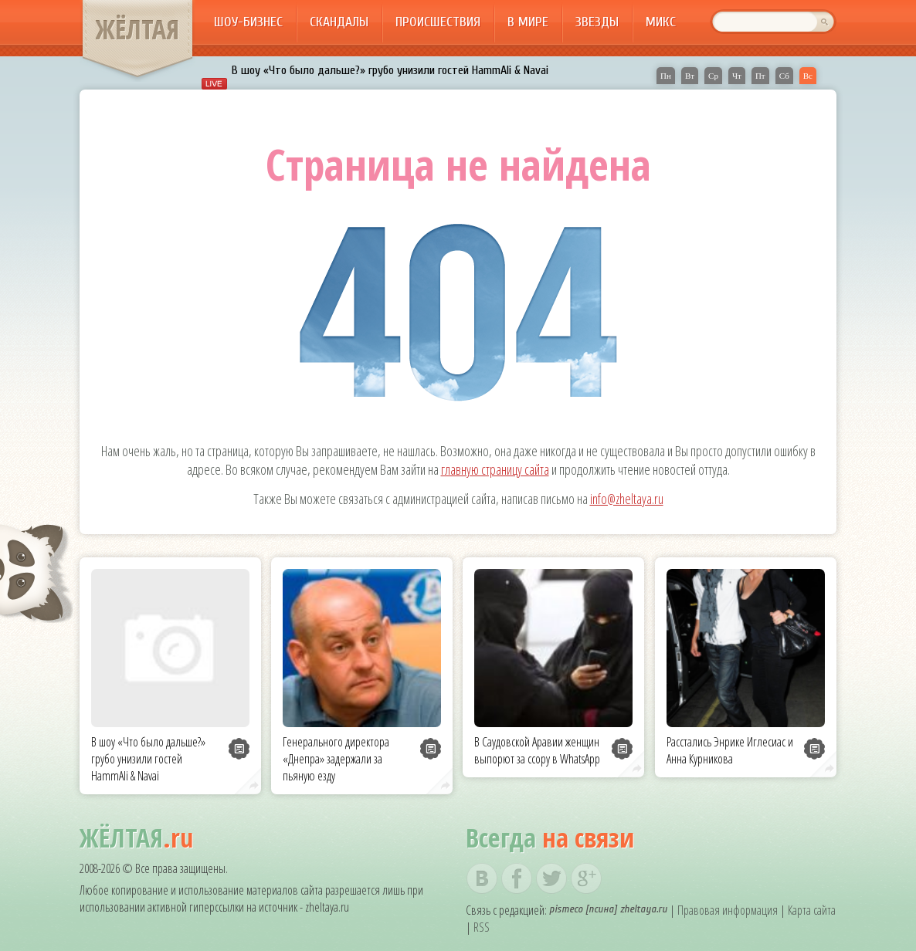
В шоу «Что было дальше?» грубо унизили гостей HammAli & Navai (390, 70)
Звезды (597, 22)
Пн (665, 75)
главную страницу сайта (495, 469)
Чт (736, 75)
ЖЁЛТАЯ (137, 29)
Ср (713, 75)
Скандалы (339, 22)
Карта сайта (812, 910)
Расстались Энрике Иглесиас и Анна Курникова (730, 750)
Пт (760, 75)
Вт (689, 75)
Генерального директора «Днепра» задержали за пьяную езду (336, 758)
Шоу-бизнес (248, 22)
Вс (808, 75)
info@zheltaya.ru (626, 498)
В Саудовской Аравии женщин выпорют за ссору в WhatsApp (537, 750)
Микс (661, 22)
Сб (784, 75)
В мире (527, 22)
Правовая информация (727, 910)
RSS (481, 927)
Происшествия (437, 22)
